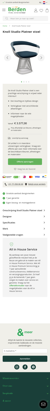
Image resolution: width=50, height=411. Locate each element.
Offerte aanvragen (25, 161)
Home (5, 26)
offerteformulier (16, 285)
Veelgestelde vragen (13, 234)
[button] (43, 2)
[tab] (25, 210)
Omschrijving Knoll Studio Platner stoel (22, 210)
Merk (5, 228)
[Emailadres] (25, 351)
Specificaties (9, 222)
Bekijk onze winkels (36, 184)
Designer (7, 216)
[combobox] (25, 18)
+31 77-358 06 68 (15, 184)
